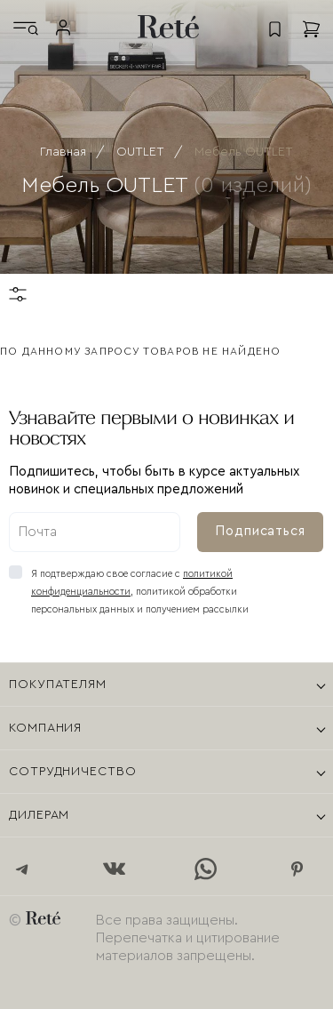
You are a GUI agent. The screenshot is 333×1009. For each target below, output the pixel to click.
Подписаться (260, 531)
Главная (63, 152)
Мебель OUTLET (243, 152)
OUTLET (140, 152)
